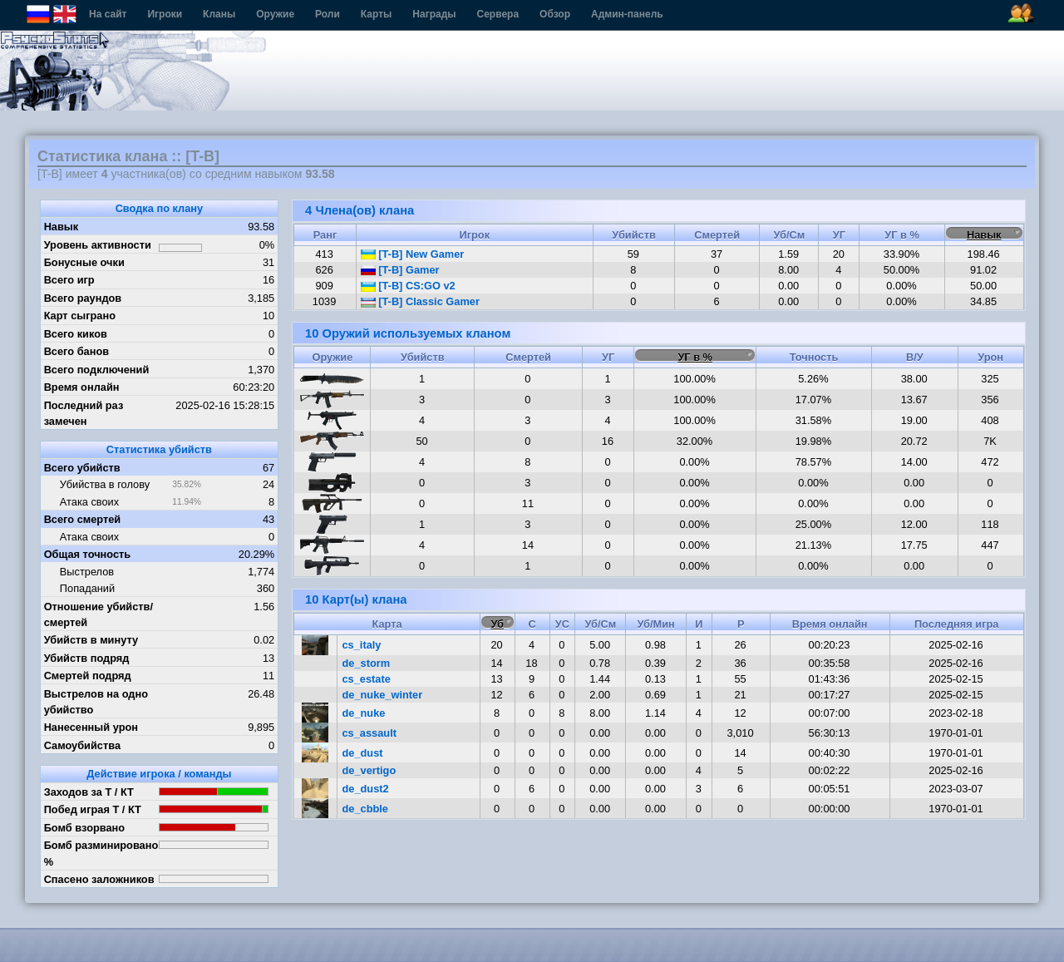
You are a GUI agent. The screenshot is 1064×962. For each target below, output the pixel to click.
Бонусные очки (84, 262)
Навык (61, 226)
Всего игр (69, 280)
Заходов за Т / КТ (89, 792)
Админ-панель (627, 14)
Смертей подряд (87, 675)
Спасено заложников (99, 879)
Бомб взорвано (85, 827)
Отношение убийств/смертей (98, 614)
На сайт (107, 14)
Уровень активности (97, 245)
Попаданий (87, 588)
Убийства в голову (105, 484)
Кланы (219, 14)
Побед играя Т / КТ (92, 809)
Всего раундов (83, 298)
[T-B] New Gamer (413, 254)
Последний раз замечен (84, 413)
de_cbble (365, 808)
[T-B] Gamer (400, 270)
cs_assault (369, 733)
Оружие (275, 14)
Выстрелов (87, 571)
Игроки (164, 14)
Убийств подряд (87, 658)
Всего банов (76, 351)
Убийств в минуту (91, 640)
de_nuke (364, 713)
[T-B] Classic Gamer (420, 301)
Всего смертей (82, 519)
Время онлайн (82, 387)
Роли (327, 14)
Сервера (498, 14)
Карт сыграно (80, 315)
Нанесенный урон (91, 727)
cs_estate (366, 679)
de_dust (362, 753)
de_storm (366, 663)
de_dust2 (365, 788)
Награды (434, 14)
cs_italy (362, 645)
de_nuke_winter (382, 694)
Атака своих (89, 502)
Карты (376, 14)
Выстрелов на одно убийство (96, 702)
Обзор (554, 14)
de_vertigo (369, 770)
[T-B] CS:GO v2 (408, 285)
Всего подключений (97, 369)
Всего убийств (82, 467)
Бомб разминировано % (101, 853)
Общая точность (87, 554)
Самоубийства (82, 745)
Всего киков (75, 334)
